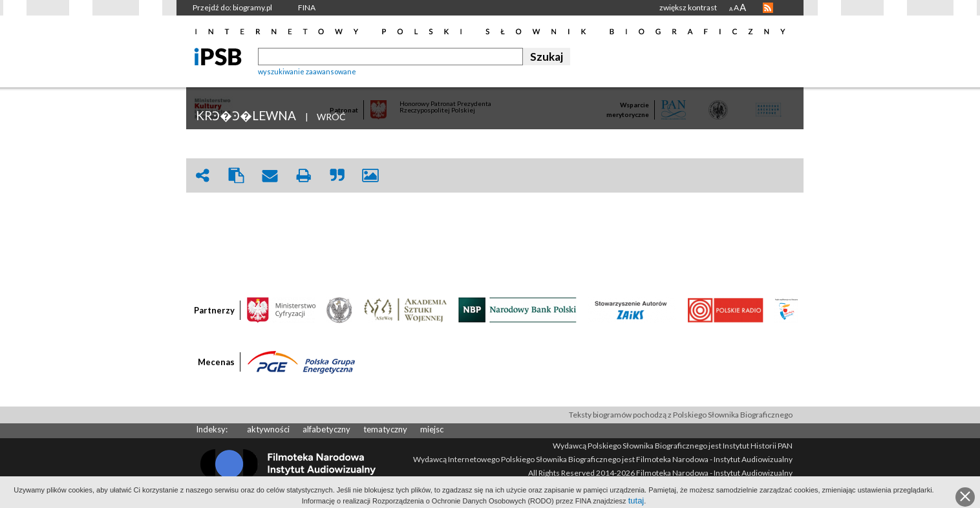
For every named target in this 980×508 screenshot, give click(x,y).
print (303, 175)
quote (336, 175)
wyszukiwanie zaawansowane (307, 71)
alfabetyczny (326, 429)
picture (370, 175)
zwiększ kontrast (688, 7)
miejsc (431, 429)
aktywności (268, 429)
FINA (306, 7)
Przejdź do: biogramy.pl (232, 7)
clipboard (236, 175)
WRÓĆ (331, 116)
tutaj (636, 500)
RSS (768, 8)
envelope (269, 175)
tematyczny (385, 429)
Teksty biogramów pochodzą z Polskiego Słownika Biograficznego (681, 414)
